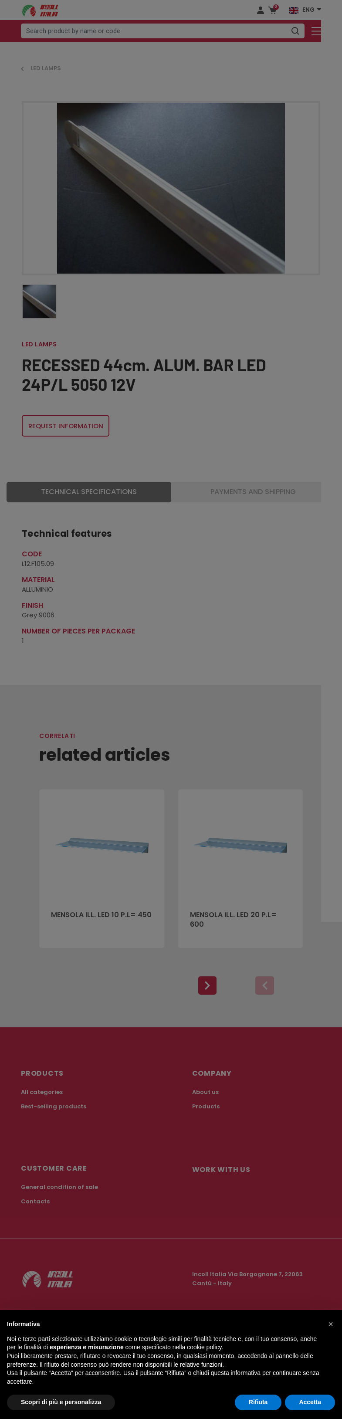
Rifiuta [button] (258, 1402)
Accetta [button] (310, 1402)
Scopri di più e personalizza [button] (61, 1402)
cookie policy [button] (204, 1347)
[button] (331, 1324)
